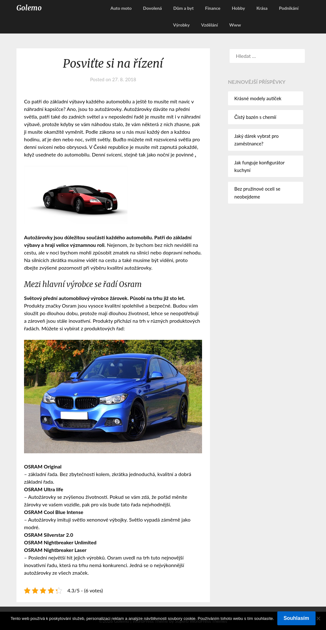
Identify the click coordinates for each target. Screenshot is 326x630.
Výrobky (181, 25)
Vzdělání (209, 25)
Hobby (238, 8)
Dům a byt (183, 8)
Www (235, 25)
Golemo (29, 7)
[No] (318, 618)
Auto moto (121, 8)
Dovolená (152, 8)
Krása (262, 8)
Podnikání (288, 8)
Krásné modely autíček (257, 98)
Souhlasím (296, 618)
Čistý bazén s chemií (255, 117)
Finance (212, 8)
